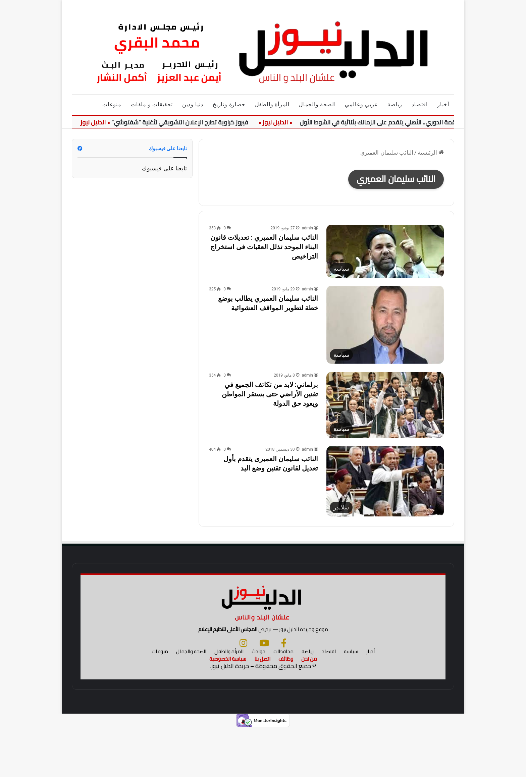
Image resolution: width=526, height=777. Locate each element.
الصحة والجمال (317, 104)
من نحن (309, 707)
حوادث (258, 700)
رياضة (394, 104)
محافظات (283, 700)
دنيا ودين (192, 104)
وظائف (285, 707)
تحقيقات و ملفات (152, 104)
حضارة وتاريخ (229, 104)
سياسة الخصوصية (227, 707)
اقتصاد (420, 104)
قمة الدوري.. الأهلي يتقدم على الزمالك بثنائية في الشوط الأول (378, 122)
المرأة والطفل (272, 104)
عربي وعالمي (361, 104)
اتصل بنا (262, 707)
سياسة (351, 700)
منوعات (111, 104)
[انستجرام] (243, 691)
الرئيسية (431, 152)
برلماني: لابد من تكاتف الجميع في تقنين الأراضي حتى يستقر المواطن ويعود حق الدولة (270, 394)
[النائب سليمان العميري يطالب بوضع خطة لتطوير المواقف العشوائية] (385, 325)
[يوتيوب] (264, 691)
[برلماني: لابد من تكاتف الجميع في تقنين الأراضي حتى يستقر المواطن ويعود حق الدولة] (385, 405)
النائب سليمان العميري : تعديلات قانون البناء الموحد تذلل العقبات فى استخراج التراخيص (264, 246)
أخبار (443, 104)
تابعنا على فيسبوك (164, 168)
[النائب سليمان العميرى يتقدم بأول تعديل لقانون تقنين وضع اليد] (385, 481)
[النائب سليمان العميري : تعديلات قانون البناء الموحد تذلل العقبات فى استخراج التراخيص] (385, 251)
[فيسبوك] (283, 691)
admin (307, 228)
